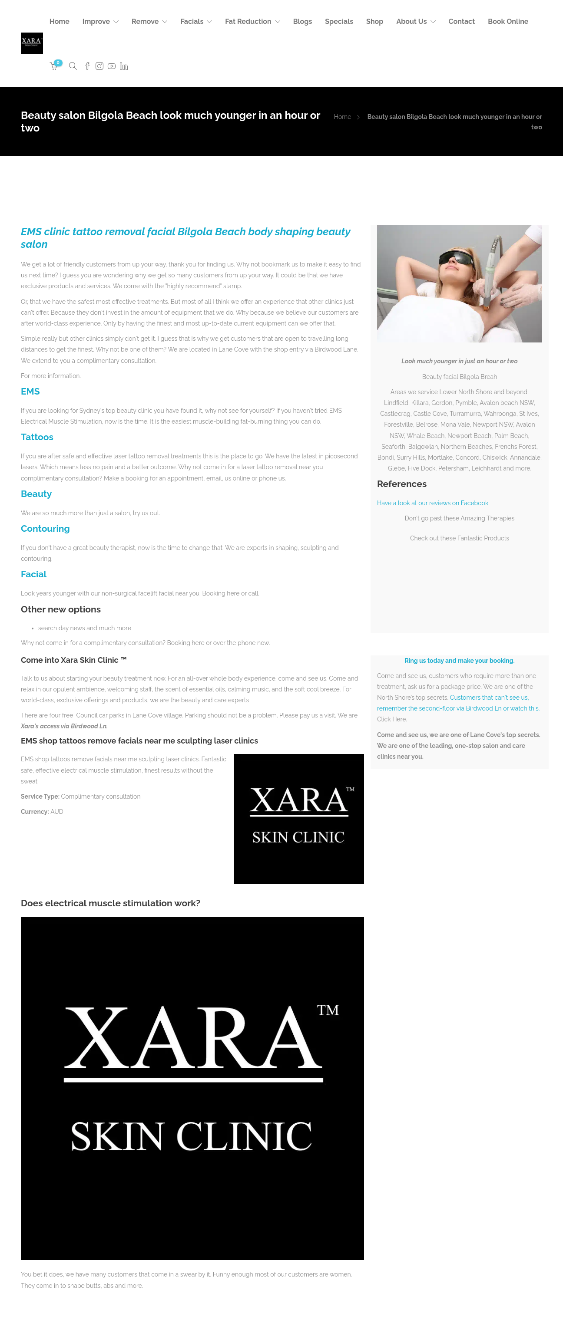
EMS (30, 391)
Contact (462, 21)
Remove (145, 21)
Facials (191, 21)
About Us (411, 21)
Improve (96, 21)
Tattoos (37, 436)
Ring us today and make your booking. (459, 660)
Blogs (302, 21)
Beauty (36, 493)
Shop (374, 21)
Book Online (508, 21)
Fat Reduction (248, 21)
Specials (339, 21)
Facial (33, 574)
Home (60, 21)
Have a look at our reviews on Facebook (432, 503)
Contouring (45, 528)
